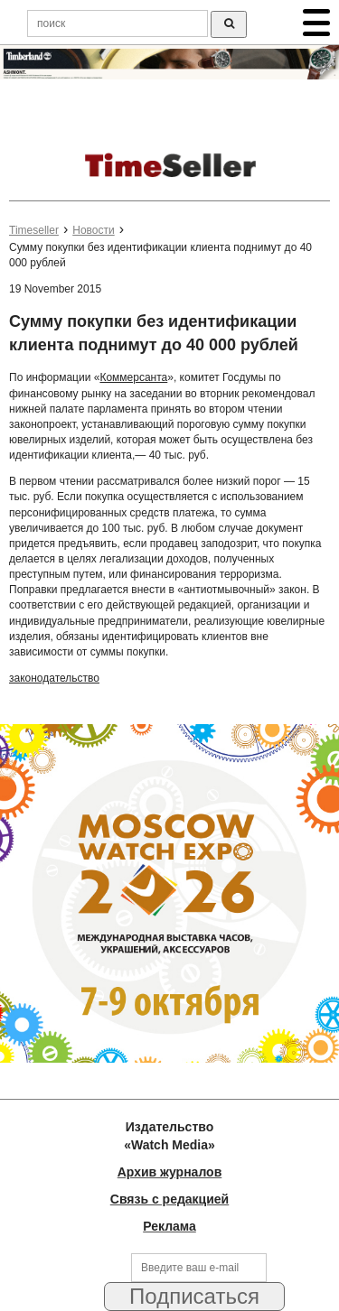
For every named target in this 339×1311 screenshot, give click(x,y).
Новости (93, 230)
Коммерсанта (133, 377)
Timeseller (34, 230)
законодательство (54, 678)
